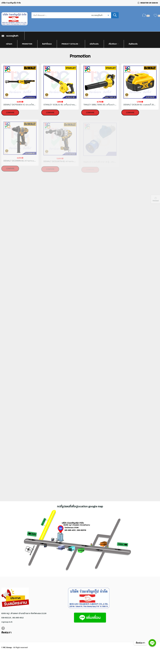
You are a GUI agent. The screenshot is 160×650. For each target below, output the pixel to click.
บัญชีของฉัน (133, 44)
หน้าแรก (9, 44)
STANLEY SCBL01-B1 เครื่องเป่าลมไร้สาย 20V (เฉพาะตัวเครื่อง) (71, 105)
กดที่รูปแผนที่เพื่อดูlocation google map (80, 506)
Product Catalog (70, 44)
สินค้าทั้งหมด (47, 44)
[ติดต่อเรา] (152, 643)
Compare (10, 113)
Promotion (27, 44)
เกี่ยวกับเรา (113, 44)
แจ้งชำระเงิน (94, 44)
